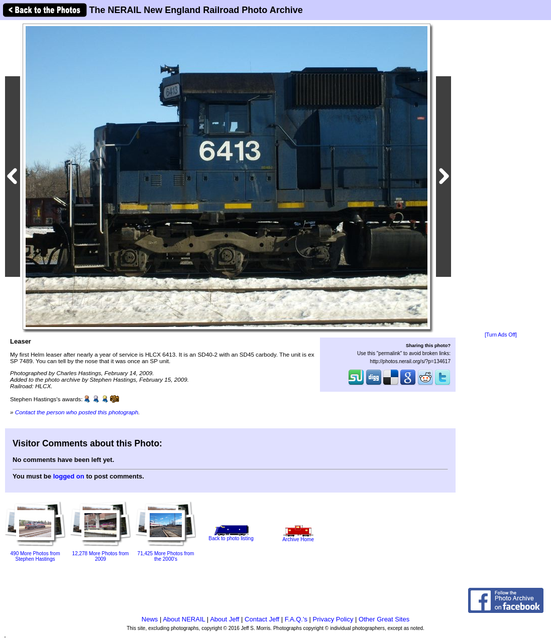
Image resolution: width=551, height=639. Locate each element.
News (150, 619)
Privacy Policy (333, 619)
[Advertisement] (501, 176)
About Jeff (224, 619)
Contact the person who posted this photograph (77, 412)
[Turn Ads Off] (501, 335)
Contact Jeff (262, 619)
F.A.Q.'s (296, 619)
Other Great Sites (384, 619)
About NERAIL (184, 619)
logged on (68, 476)
